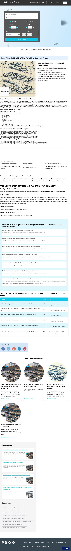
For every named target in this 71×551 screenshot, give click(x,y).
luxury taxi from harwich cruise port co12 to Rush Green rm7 (14, 518)
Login (65, 2)
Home (22, 49)
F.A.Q (30, 542)
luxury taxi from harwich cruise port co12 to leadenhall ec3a (14, 507)
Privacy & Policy (45, 542)
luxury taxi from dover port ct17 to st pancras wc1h (12, 512)
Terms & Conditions (57, 542)
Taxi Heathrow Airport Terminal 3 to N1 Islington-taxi (12, 524)
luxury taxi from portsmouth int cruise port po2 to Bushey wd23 (14, 527)
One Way (14, 21)
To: (8, 17)
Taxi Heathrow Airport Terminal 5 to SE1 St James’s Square (16, 475)
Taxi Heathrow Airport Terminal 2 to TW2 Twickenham (15, 450)
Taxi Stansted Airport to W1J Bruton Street (13, 462)
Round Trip (30, 21)
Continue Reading (5, 398)
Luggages (28, 24)
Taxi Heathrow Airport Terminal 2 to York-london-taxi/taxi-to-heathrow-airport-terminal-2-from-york (17, 521)
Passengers (12, 24)
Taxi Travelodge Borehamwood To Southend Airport (41, 49)
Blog (66, 542)
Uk (27, 49)
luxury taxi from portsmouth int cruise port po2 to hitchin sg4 (14, 510)
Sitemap (37, 542)
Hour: (24, 33)
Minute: (29, 33)
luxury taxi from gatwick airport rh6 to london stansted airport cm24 (15, 515)
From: (9, 14)
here (10, 125)
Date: (7, 31)
